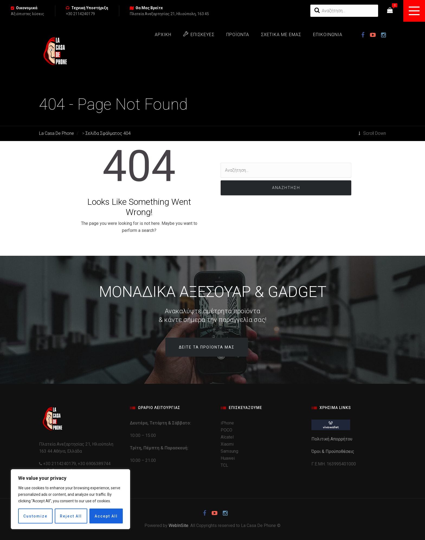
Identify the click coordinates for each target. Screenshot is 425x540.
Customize (35, 516)
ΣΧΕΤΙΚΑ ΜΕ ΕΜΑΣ (281, 34)
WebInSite (178, 525)
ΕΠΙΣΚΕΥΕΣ (198, 34)
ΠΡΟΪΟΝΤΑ (237, 34)
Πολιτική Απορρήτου (332, 439)
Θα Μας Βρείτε (149, 8)
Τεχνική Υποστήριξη (89, 8)
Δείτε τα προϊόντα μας (206, 347)
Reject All (71, 516)
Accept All (106, 516)
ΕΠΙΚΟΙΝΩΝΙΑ (327, 34)
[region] (70, 499)
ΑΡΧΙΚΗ (163, 34)
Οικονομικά (26, 8)
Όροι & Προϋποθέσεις (333, 451)
